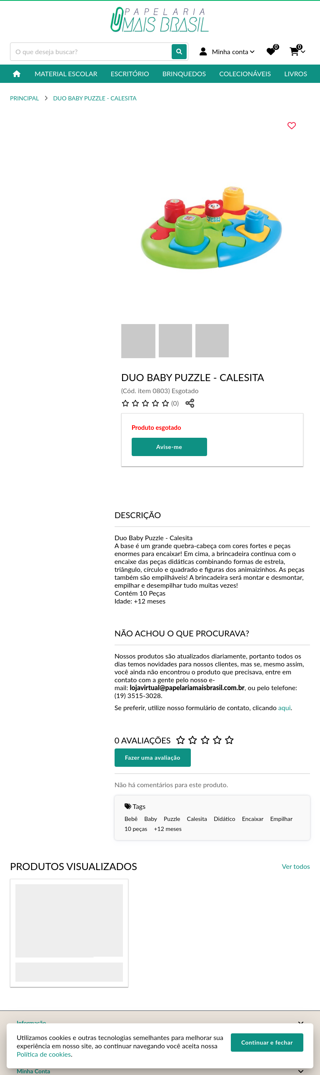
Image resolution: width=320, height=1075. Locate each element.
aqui (284, 707)
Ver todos (296, 866)
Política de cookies (44, 1054)
